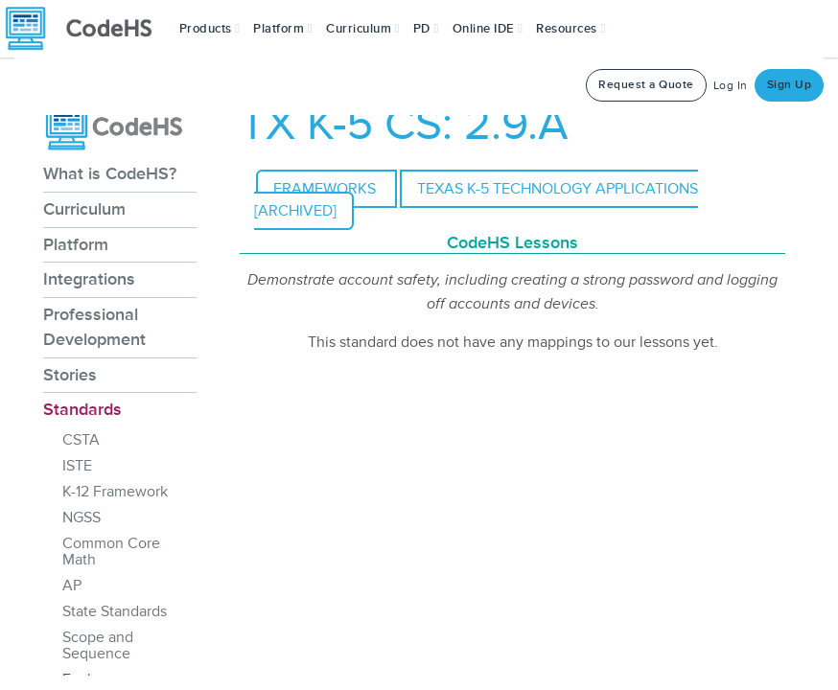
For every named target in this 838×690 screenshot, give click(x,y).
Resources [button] (570, 28)
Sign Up (789, 85)
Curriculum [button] (363, 28)
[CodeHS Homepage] (86, 29)
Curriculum (84, 208)
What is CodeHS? (109, 173)
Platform (75, 244)
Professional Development (94, 327)
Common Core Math (111, 551)
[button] (210, 29)
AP (71, 585)
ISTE (77, 465)
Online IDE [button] (488, 28)
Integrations (89, 278)
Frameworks (326, 188)
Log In (730, 86)
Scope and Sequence (97, 645)
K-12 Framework (115, 491)
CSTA (81, 439)
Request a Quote (646, 85)
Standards (82, 409)
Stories (70, 374)
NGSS (81, 517)
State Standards (114, 611)
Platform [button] (283, 28)
